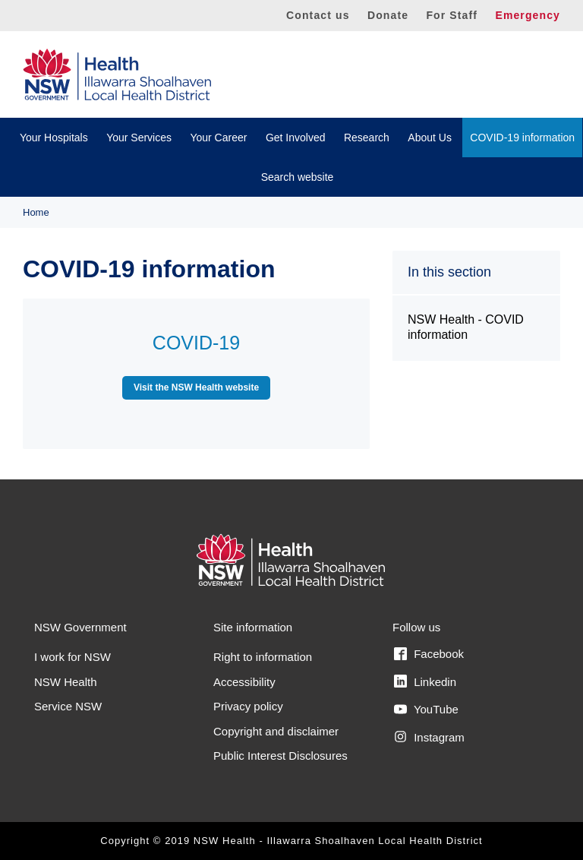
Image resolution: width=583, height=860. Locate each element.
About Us (430, 137)
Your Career (218, 137)
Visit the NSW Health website (196, 387)
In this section (449, 272)
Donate (387, 15)
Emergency (527, 15)
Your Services (139, 137)
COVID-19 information (522, 137)
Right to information (262, 656)
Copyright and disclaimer (276, 731)
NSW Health (65, 681)
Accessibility (244, 681)
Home (36, 212)
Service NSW (68, 706)
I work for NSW (72, 656)
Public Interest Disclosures (280, 755)
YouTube (426, 709)
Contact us (318, 15)
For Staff (451, 15)
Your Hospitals (54, 137)
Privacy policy (248, 706)
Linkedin (425, 681)
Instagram (429, 737)
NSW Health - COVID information (466, 327)
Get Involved (296, 137)
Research (366, 137)
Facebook (429, 654)
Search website (297, 177)
